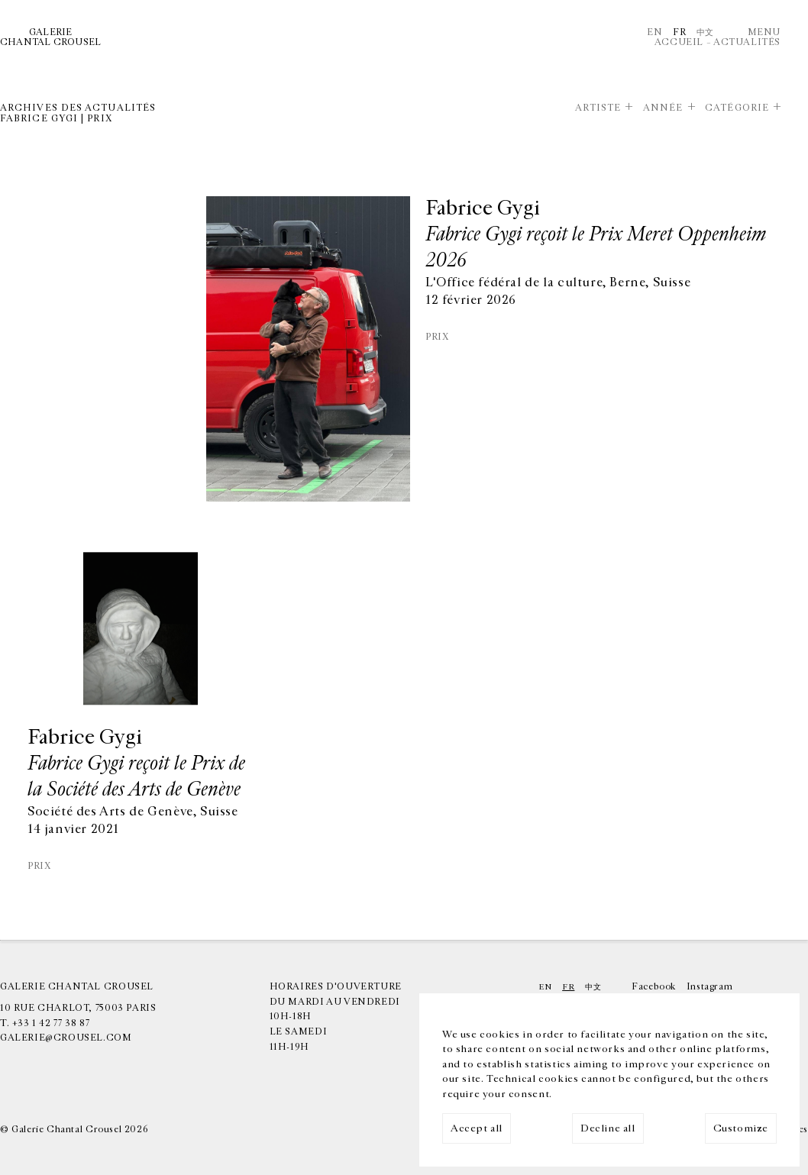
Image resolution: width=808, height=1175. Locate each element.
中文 (705, 32)
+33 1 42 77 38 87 (50, 1023)
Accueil (678, 42)
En (654, 32)
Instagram (709, 986)
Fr (679, 32)
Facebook (654, 986)
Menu (764, 32)
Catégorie (737, 107)
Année (663, 107)
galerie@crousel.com (66, 1037)
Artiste (598, 107)
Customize (740, 1128)
